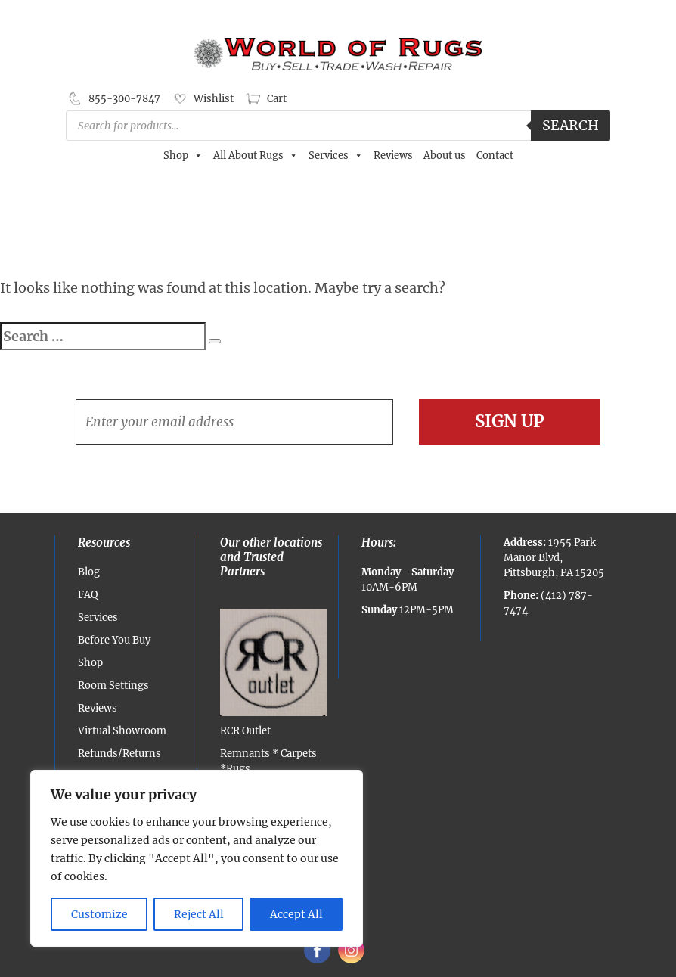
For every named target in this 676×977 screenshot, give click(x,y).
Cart (277, 98)
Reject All (199, 914)
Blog (89, 572)
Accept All (296, 914)
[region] (196, 858)
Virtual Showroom (122, 730)
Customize (99, 914)
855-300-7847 (124, 98)
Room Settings (113, 685)
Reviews (393, 155)
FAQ (88, 594)
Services (336, 156)
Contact (494, 155)
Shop (183, 156)
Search (570, 125)
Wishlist (214, 98)
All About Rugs (255, 156)
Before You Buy (114, 640)
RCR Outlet (273, 673)
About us (444, 155)
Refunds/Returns (119, 753)
